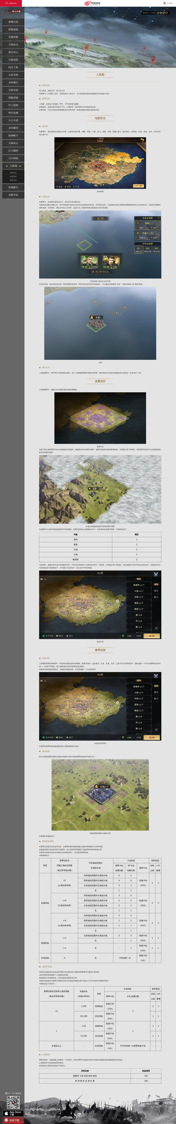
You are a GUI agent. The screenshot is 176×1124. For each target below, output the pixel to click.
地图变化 (13, 173)
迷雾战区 (13, 176)
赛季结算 (13, 180)
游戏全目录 (11, 3)
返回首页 (146, 13)
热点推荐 (168, 3)
